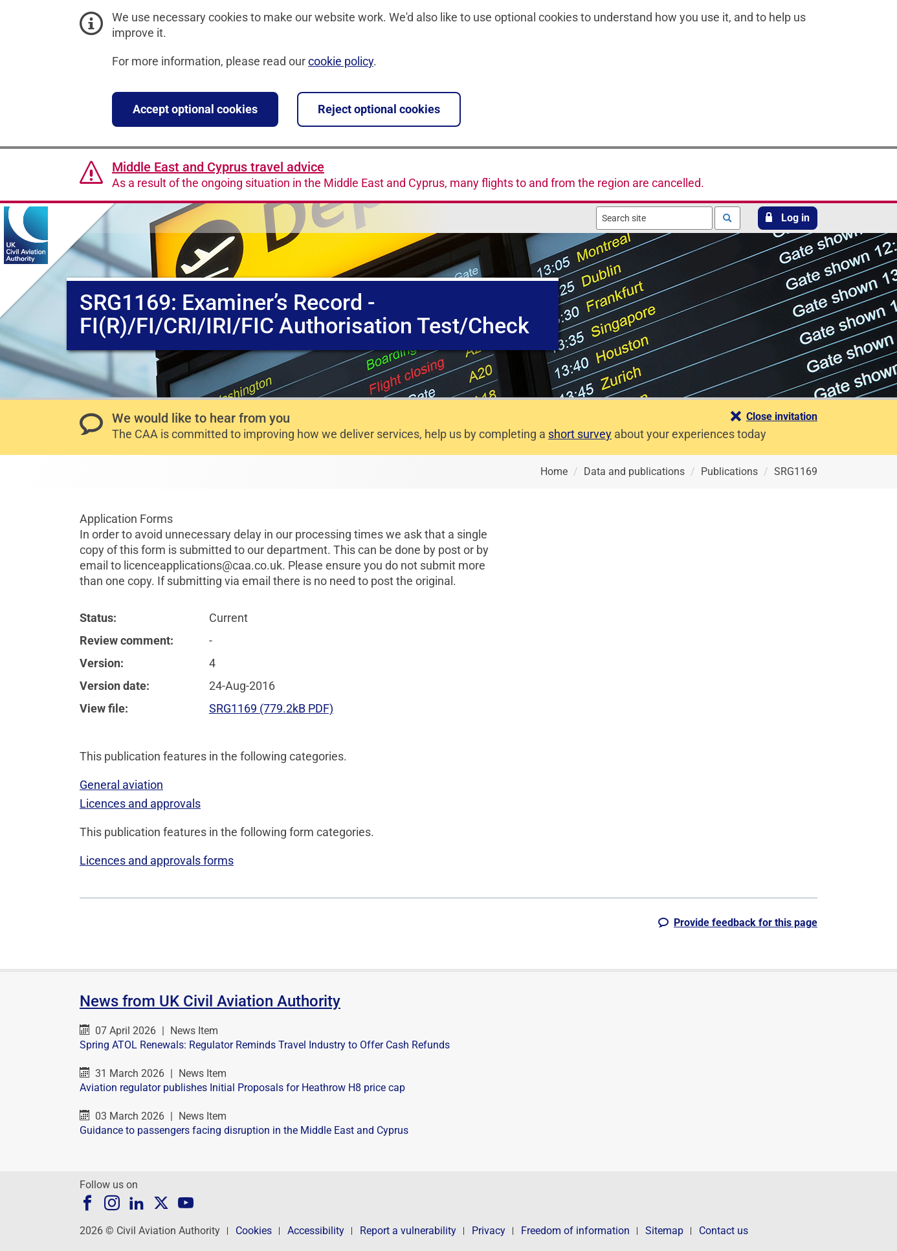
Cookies (254, 1230)
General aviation (121, 785)
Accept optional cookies (195, 109)
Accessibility (315, 1230)
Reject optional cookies (379, 109)
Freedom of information (575, 1230)
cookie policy (340, 61)
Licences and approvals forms (157, 860)
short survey (580, 434)
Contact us (723, 1230)
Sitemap (664, 1230)
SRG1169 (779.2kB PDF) (271, 708)
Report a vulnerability (408, 1230)
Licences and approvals (140, 803)
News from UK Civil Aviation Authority (210, 1001)
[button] (787, 218)
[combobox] (654, 218)
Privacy (488, 1230)
